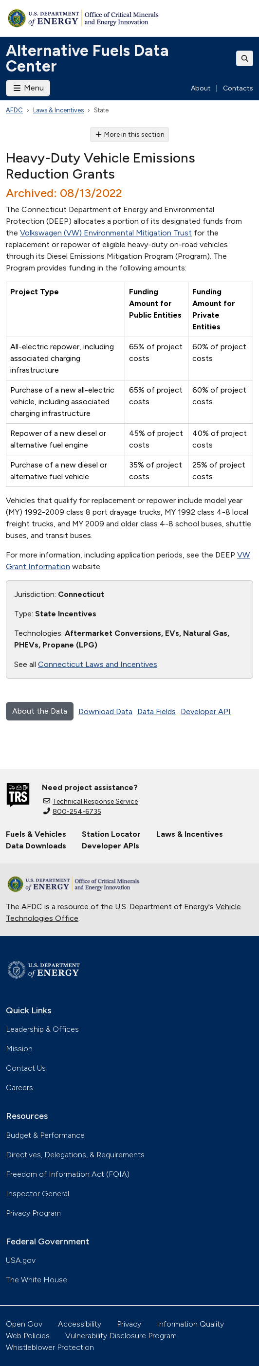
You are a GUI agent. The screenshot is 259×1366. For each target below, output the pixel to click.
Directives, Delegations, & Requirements (75, 1154)
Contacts (238, 88)
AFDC (14, 110)
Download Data (105, 711)
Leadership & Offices (42, 1029)
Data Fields (156, 711)
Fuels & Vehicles (36, 834)
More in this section (129, 134)
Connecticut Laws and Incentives (97, 664)
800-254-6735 (72, 812)
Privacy (129, 1324)
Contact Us (26, 1068)
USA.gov (21, 1260)
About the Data (39, 711)
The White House (36, 1279)
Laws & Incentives (58, 110)
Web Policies (28, 1335)
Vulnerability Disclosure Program (121, 1335)
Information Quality (190, 1324)
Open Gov (24, 1324)
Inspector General (37, 1193)
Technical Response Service (90, 801)
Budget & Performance (45, 1135)
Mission (19, 1048)
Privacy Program (33, 1213)
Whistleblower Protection (50, 1347)
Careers (19, 1087)
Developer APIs (110, 845)
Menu (28, 87)
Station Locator (111, 834)
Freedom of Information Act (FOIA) (68, 1174)
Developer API (206, 711)
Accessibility (79, 1324)
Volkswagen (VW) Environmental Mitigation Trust (106, 232)
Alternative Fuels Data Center (87, 58)
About (201, 88)
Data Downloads (36, 845)
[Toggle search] (245, 58)
